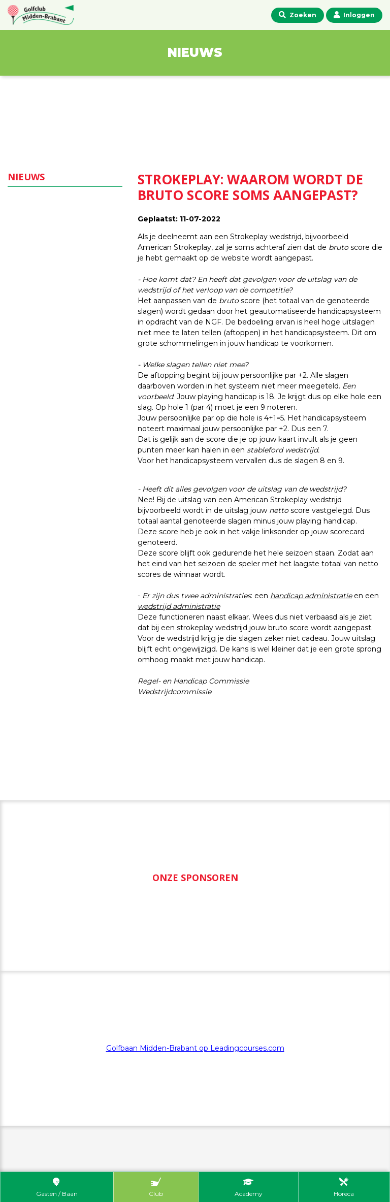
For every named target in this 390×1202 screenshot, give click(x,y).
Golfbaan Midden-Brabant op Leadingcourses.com (195, 1048)
